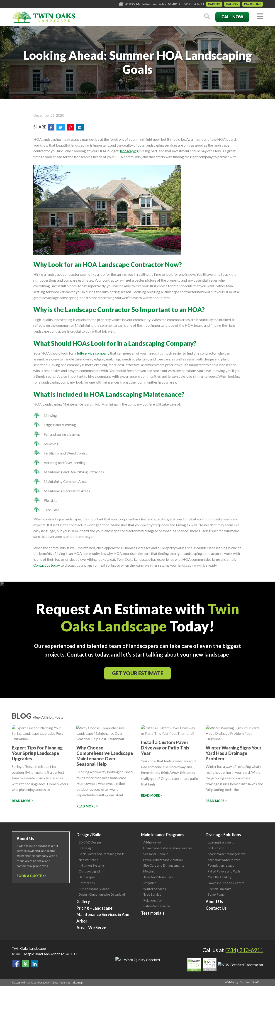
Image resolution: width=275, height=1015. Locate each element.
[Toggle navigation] (260, 16)
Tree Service (152, 894)
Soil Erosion (216, 848)
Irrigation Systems (92, 865)
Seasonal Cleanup (155, 854)
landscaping (129, 151)
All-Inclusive (152, 842)
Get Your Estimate (137, 673)
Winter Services (154, 889)
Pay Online (252, 4)
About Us (214, 901)
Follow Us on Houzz (25, 963)
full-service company (93, 353)
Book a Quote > (30, 876)
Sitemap (78, 982)
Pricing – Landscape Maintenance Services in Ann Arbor (102, 915)
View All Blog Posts (48, 717)
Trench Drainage (219, 889)
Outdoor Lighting (91, 871)
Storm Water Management (227, 854)
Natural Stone (88, 860)
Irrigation (149, 883)
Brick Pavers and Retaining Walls (101, 854)
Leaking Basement (221, 842)
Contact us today (46, 565)
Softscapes (87, 883)
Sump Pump (216, 894)
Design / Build (89, 834)
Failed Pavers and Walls (224, 871)
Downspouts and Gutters (226, 883)
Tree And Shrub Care (158, 877)
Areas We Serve (91, 927)
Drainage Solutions (223, 834)
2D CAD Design (90, 842)
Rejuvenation (152, 900)
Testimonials (153, 913)
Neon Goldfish (253, 982)
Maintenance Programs (162, 834)
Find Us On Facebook (16, 963)
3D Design (86, 848)
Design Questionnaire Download (102, 894)
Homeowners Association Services (167, 848)
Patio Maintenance (156, 906)
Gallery (232, 4)
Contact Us (216, 908)
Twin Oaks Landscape (29, 948)
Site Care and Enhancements (163, 865)
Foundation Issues (221, 865)
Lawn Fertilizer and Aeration (163, 860)
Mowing (149, 871)
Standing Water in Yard (224, 860)
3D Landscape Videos (94, 889)
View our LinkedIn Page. (34, 963)
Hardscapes (87, 877)
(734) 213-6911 (193, 4)
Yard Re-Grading (219, 877)
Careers (214, 4)
